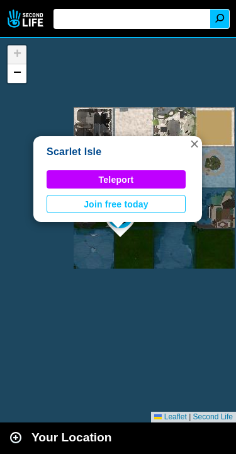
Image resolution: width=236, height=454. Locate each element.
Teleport (116, 180)
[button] (194, 143)
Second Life (26, 18)
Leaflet (170, 416)
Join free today (116, 204)
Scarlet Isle (74, 151)
